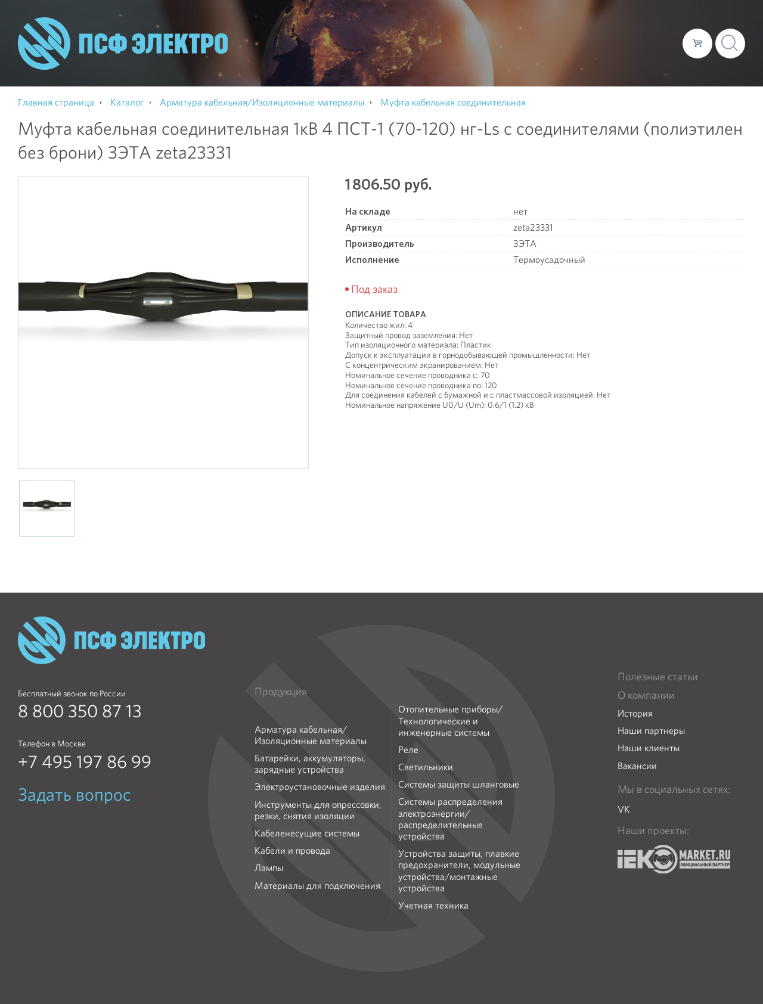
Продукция (281, 691)
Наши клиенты (649, 748)
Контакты (651, 43)
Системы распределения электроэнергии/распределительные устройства (450, 819)
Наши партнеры (651, 730)
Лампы (269, 867)
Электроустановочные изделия (320, 786)
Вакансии (637, 765)
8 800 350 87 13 (80, 711)
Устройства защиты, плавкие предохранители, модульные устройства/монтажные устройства (459, 871)
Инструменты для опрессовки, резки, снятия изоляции (318, 810)
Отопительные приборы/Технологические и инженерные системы (450, 721)
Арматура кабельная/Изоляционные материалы (311, 735)
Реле (408, 749)
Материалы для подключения (317, 885)
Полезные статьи (658, 676)
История (635, 713)
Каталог (503, 43)
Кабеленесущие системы (307, 833)
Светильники (425, 767)
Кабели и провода (292, 850)
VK (624, 809)
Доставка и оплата (575, 43)
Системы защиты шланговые (458, 784)
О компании (446, 43)
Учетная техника (433, 905)
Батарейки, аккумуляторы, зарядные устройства (310, 763)
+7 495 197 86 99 (84, 762)
